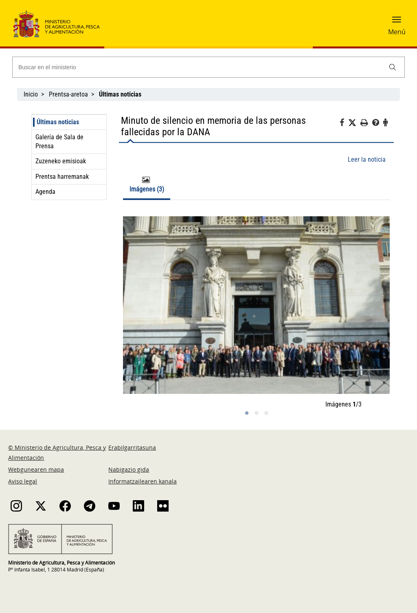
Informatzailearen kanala (142, 481)
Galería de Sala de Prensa (59, 141)
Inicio (31, 94)
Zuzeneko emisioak (60, 161)
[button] (396, 22)
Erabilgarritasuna (132, 447)
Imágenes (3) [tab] (146, 184)
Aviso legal (22, 481)
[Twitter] (354, 123)
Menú (397, 31)
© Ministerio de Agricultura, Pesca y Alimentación (57, 452)
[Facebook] (344, 124)
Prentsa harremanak (62, 176)
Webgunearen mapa (36, 469)
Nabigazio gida (128, 469)
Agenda (45, 192)
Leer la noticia (367, 159)
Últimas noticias (58, 122)
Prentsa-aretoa (68, 94)
